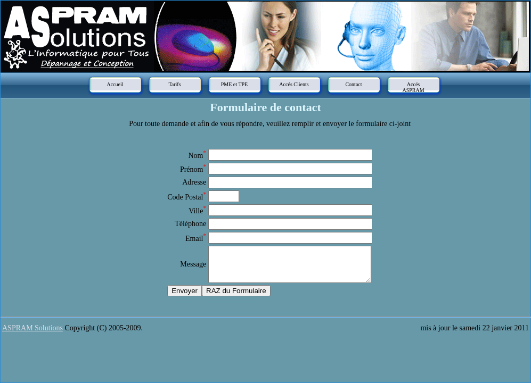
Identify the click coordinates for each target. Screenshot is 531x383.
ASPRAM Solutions (32, 328)
